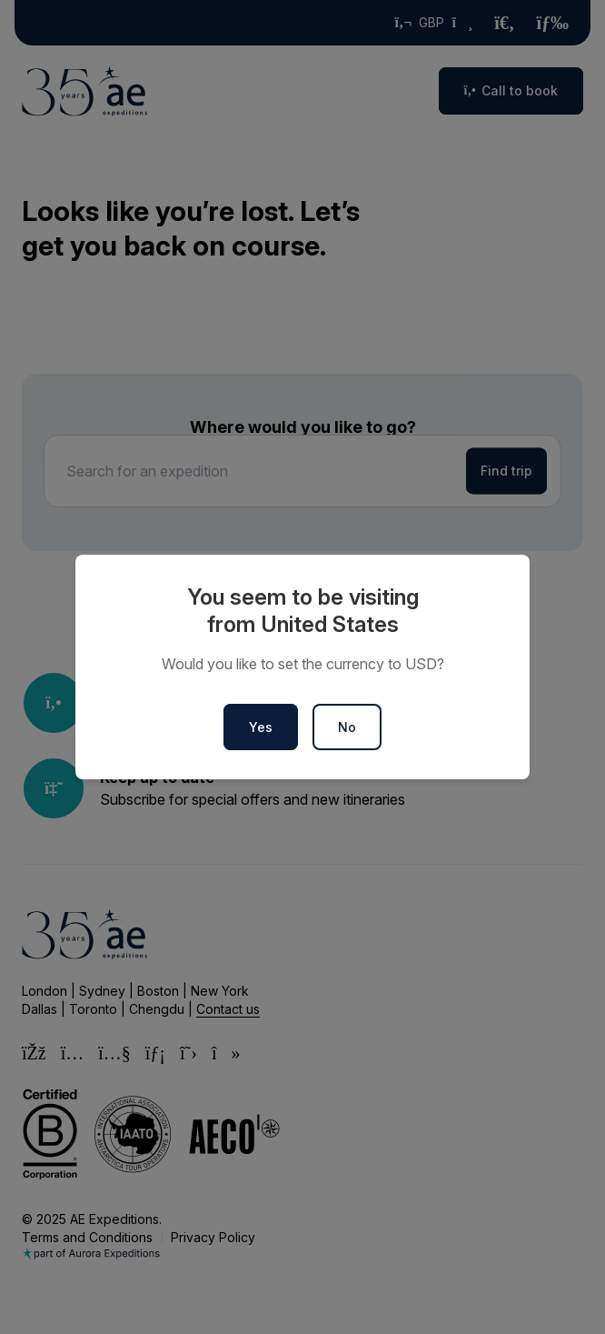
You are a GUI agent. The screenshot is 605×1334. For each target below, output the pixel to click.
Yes (261, 727)
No (347, 727)
